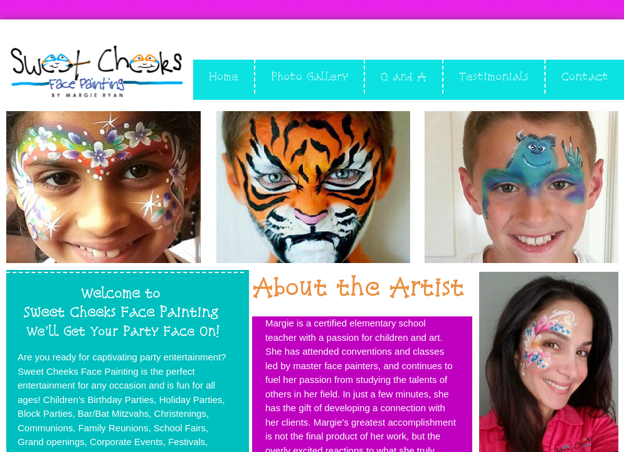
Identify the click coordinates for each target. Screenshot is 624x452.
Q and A (403, 76)
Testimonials (494, 76)
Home (223, 76)
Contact (584, 76)
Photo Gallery (309, 76)
